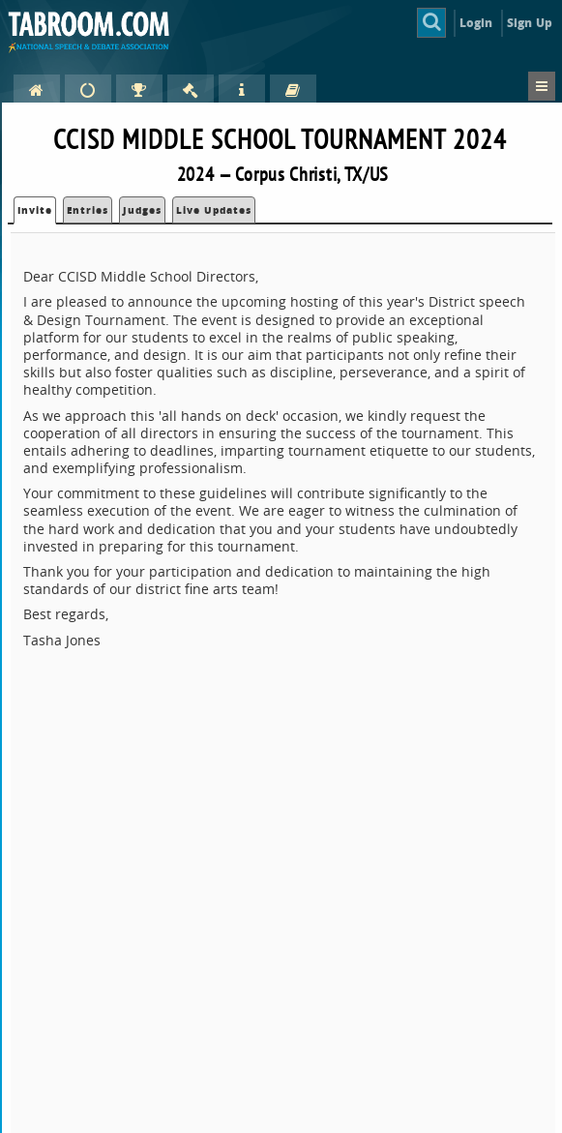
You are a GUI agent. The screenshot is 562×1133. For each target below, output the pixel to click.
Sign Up (529, 23)
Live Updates (213, 210)
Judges (142, 210)
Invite (34, 210)
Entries (87, 210)
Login (476, 23)
